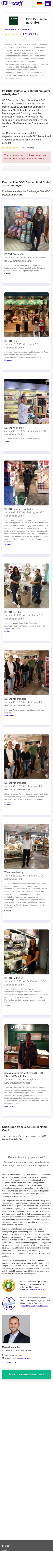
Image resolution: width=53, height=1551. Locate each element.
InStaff (6, 1545)
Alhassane (9, 1106)
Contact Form (10, 1363)
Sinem (7, 441)
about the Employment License (34, 1306)
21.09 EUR (45, 1253)
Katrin (7, 273)
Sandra (7, 805)
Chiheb (7, 910)
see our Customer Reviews (32, 1290)
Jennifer (8, 544)
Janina (7, 1005)
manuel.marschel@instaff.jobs (17, 1358)
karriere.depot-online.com (18, 29)
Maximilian (9, 715)
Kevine (7, 631)
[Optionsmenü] (48, 3)
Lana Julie (9, 360)
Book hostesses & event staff (26, 1374)
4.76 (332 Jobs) (30, 34)
